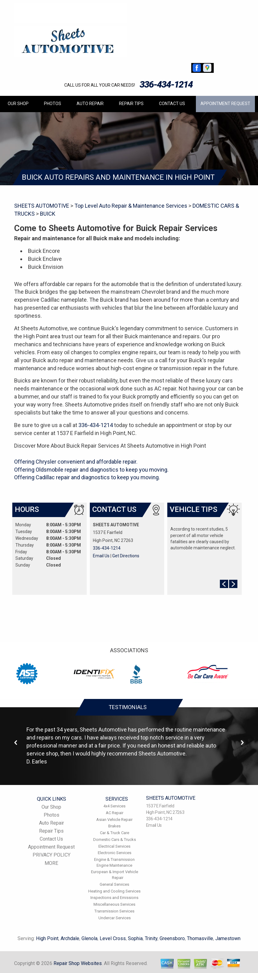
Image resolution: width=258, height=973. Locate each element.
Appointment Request (225, 103)
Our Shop (18, 103)
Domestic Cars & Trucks (114, 839)
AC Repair (114, 812)
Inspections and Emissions (114, 897)
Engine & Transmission (114, 859)
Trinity (151, 938)
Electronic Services (114, 852)
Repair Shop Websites (78, 963)
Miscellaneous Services (114, 904)
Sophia (135, 938)
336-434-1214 (166, 84)
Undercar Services (114, 918)
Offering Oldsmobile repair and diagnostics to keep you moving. (91, 469)
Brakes (114, 826)
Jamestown (227, 938)
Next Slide (233, 584)
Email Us (101, 555)
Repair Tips (131, 103)
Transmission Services (114, 911)
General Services (114, 884)
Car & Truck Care (114, 832)
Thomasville (200, 938)
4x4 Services (114, 806)
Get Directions (125, 555)
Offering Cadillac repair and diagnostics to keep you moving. (87, 477)
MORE (51, 863)
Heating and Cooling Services (114, 891)
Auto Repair (90, 103)
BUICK (47, 213)
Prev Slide (224, 584)
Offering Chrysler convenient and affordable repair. (75, 461)
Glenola (89, 938)
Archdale (70, 938)
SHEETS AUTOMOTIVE (41, 205)
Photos (52, 103)
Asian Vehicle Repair (114, 819)
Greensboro (172, 938)
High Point (47, 938)
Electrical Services (114, 846)
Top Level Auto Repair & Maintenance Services (130, 205)
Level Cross (113, 938)
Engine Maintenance (114, 865)
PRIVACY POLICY (51, 855)
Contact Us (172, 103)
